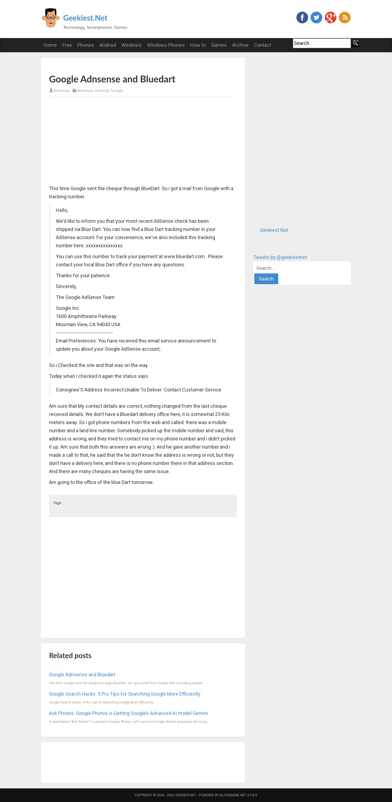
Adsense (85, 90)
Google (117, 90)
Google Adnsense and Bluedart (82, 674)
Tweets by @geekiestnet (280, 257)
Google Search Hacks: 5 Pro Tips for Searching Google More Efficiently (125, 694)
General (102, 90)
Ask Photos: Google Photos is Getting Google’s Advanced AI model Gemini (128, 713)
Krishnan (61, 90)
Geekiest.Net (85, 17)
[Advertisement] (112, 65)
